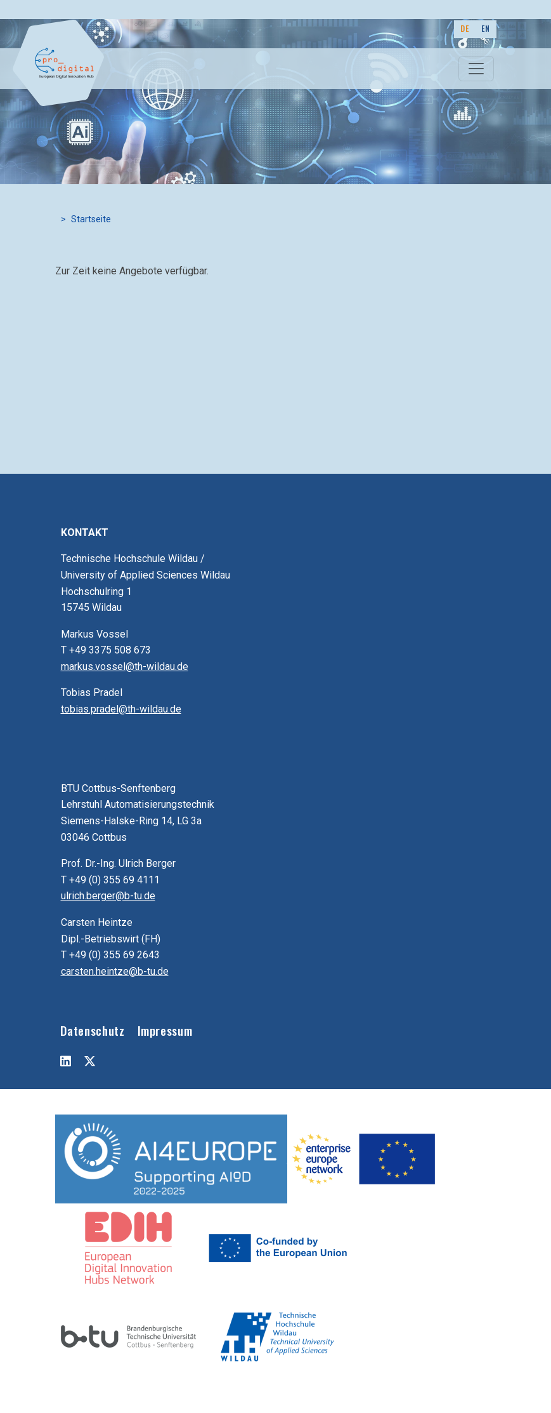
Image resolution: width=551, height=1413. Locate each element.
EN (485, 28)
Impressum (165, 1030)
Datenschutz (92, 1030)
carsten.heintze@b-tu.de (115, 971)
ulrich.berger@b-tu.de (108, 896)
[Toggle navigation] (476, 68)
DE (464, 28)
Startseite (91, 219)
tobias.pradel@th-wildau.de (121, 709)
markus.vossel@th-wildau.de (124, 666)
